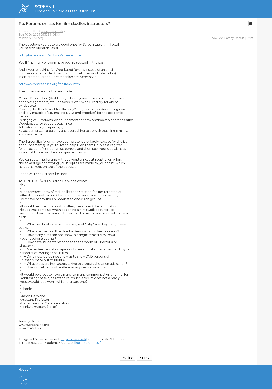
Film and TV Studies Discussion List (65, 11)
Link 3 (22, 384)
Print (250, 38)
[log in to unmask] (52, 31)
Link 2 (22, 380)
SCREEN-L (45, 6)
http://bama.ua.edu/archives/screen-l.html (50, 55)
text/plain (25, 38)
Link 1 (22, 377)
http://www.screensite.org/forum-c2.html (50, 84)
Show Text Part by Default (227, 38)
